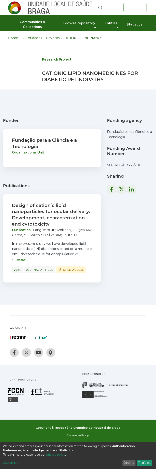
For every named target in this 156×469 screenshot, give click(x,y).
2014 (17, 269)
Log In (134, 7)
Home (13, 38)
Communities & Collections (32, 24)
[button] (114, 7)
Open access (73, 269)
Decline (129, 463)
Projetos (53, 38)
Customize (10, 463)
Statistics (134, 24)
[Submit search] (100, 7)
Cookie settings (78, 435)
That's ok (144, 463)
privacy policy (55, 454)
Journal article (39, 269)
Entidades (34, 38)
